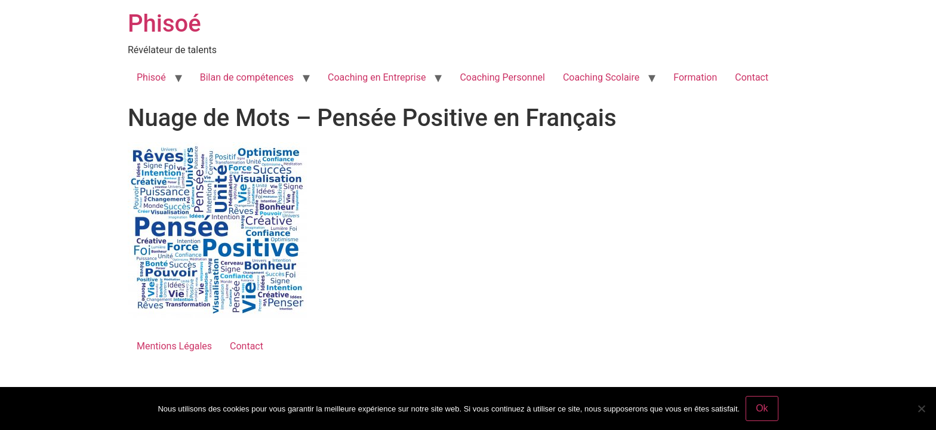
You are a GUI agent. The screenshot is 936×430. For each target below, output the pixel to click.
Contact (751, 77)
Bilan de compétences (247, 77)
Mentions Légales (174, 346)
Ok (762, 408)
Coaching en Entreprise (377, 77)
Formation (695, 77)
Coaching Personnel (502, 77)
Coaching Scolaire (601, 77)
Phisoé (164, 24)
